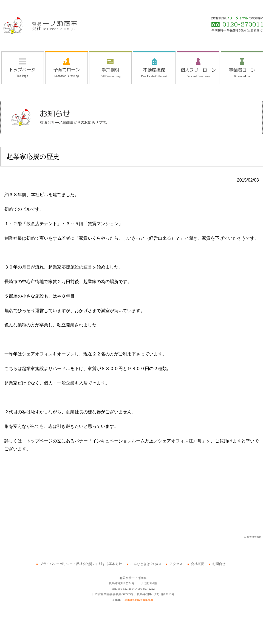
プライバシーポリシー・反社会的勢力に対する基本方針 (81, 564)
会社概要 (197, 564)
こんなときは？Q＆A (145, 564)
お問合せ (218, 564)
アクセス (176, 564)
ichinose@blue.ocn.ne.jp (139, 599)
